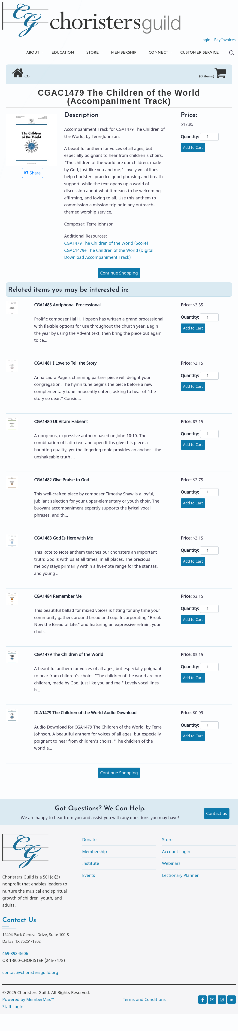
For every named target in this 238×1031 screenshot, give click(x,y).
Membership (94, 868)
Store (167, 856)
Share (32, 189)
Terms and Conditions (144, 1016)
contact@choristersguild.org (30, 989)
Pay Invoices (225, 39)
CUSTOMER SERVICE (36, 69)
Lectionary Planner (180, 892)
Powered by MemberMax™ (28, 1016)
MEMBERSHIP (121, 53)
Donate (89, 856)
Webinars (171, 880)
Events (88, 892)
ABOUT (22, 53)
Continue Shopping (119, 289)
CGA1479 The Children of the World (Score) (106, 259)
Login (205, 39)
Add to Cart (193, 164)
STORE (87, 53)
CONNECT (158, 53)
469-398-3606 (15, 970)
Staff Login (12, 1023)
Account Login (176, 868)
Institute (90, 880)
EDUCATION (55, 53)
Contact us (216, 830)
